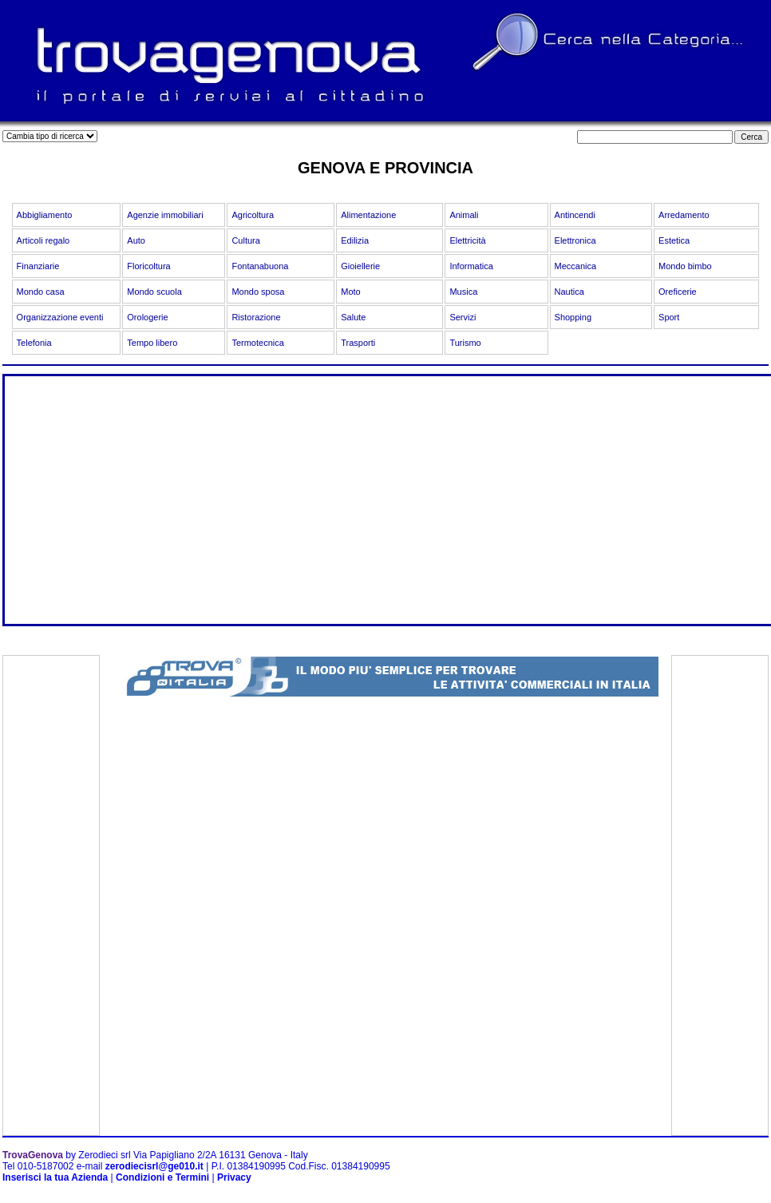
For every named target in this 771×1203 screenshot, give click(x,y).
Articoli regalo (43, 240)
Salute (353, 317)
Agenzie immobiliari (165, 215)
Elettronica (575, 240)
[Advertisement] (291, 512)
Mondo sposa (257, 291)
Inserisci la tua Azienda (55, 1177)
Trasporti (358, 342)
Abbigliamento (45, 215)
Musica (463, 291)
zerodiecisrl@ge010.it (154, 1166)
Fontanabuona (259, 266)
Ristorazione (255, 317)
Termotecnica (257, 342)
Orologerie (147, 317)
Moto (350, 291)
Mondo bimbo (685, 266)
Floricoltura (148, 266)
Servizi (462, 317)
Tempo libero (152, 342)
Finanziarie (38, 266)
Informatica (470, 266)
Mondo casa (41, 291)
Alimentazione (368, 215)
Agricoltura (252, 215)
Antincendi (575, 215)
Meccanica (576, 266)
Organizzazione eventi (60, 317)
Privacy (234, 1177)
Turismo (464, 342)
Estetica (674, 240)
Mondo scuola (154, 291)
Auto (136, 240)
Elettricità (467, 240)
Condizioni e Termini (162, 1177)
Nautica (569, 291)
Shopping (573, 317)
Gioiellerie (360, 266)
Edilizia (355, 240)
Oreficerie (677, 291)
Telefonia (34, 342)
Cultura (245, 240)
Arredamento (684, 215)
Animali (463, 215)
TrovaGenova (32, 1155)
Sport (668, 317)
